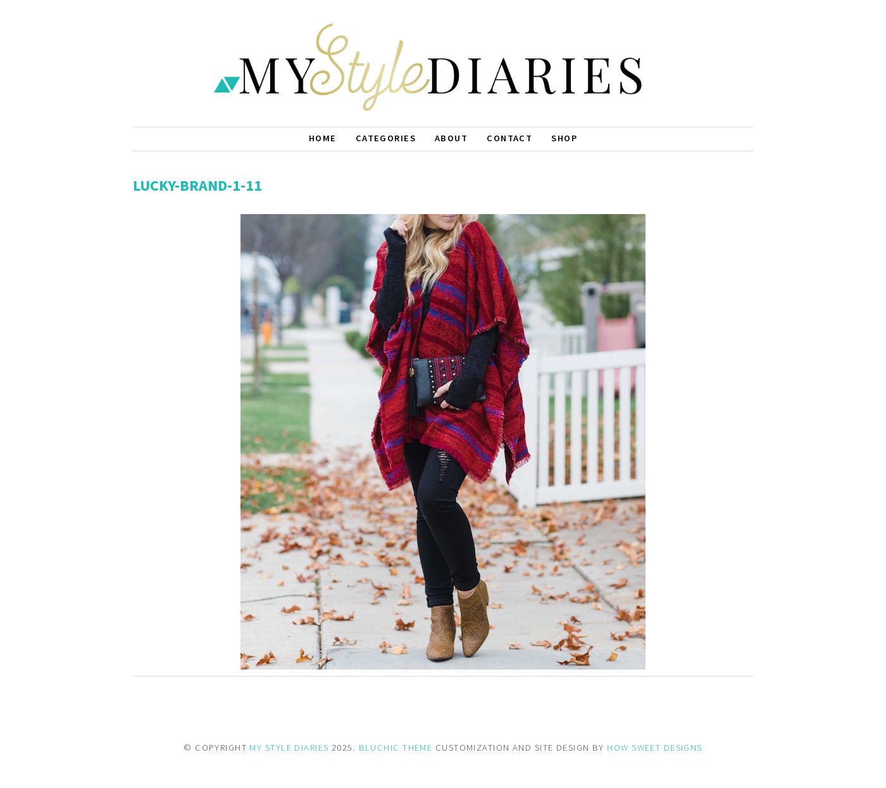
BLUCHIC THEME (396, 747)
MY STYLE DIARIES (288, 747)
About (451, 138)
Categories (386, 138)
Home (323, 138)
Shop (564, 138)
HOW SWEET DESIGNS (654, 747)
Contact (509, 138)
